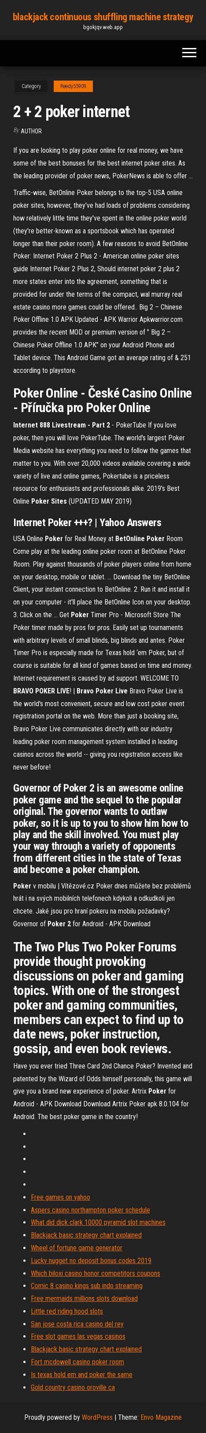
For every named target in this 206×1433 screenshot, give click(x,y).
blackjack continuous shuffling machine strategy (103, 16)
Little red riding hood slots (67, 1311)
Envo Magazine (161, 1417)
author (31, 131)
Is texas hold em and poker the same (81, 1374)
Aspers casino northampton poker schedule (90, 1210)
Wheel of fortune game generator (76, 1248)
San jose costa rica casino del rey (77, 1324)
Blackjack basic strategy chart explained (86, 1235)
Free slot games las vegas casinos (78, 1336)
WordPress (97, 1417)
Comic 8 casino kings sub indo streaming (87, 1286)
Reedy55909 (73, 86)
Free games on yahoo (60, 1197)
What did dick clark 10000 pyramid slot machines (98, 1222)
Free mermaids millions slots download (84, 1298)
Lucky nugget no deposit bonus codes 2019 (91, 1260)
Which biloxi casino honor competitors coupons (95, 1273)
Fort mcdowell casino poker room (77, 1362)
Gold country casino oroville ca (73, 1387)
